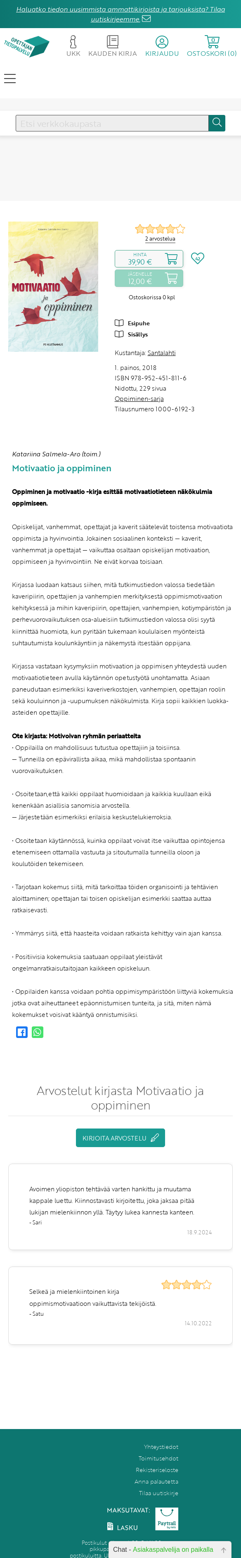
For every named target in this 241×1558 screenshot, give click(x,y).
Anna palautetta (156, 1481)
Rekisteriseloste (157, 1469)
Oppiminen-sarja (139, 398)
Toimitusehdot (158, 1458)
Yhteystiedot (161, 1446)
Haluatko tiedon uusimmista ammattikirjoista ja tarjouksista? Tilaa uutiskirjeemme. (120, 14)
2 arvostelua (160, 238)
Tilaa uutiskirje (158, 1493)
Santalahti (162, 352)
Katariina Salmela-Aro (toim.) (56, 453)
